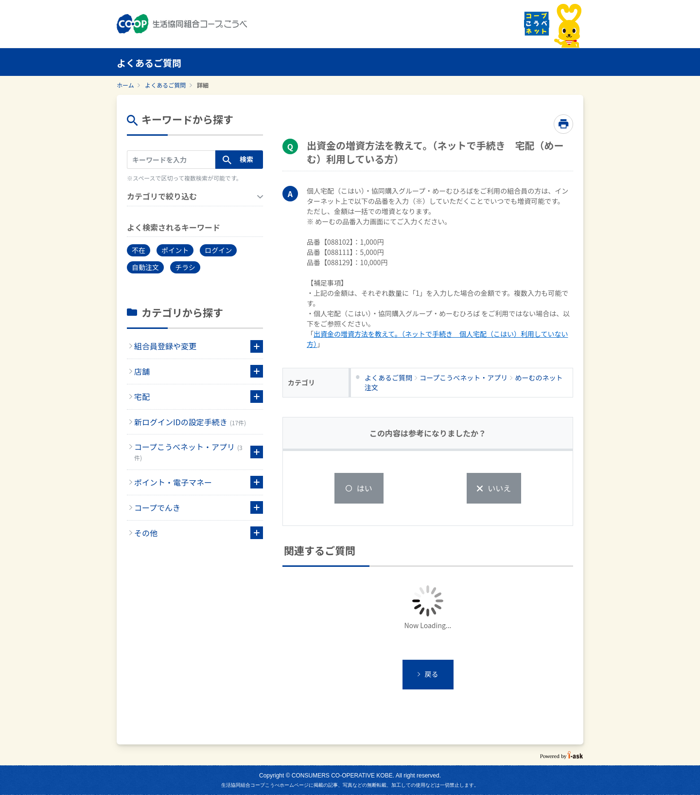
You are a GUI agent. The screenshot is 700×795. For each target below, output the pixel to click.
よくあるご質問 (165, 85)
